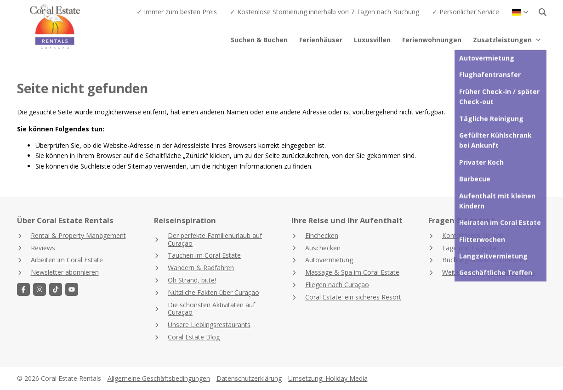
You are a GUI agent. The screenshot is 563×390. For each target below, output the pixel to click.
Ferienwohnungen (431, 39)
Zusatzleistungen (507, 39)
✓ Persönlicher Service (465, 11)
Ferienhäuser (320, 39)
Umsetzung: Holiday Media (328, 378)
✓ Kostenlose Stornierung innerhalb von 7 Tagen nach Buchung (324, 11)
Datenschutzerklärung (249, 378)
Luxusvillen (372, 39)
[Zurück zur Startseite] (71, 27)
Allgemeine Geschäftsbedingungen (159, 378)
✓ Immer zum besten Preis (176, 11)
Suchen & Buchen (259, 39)
